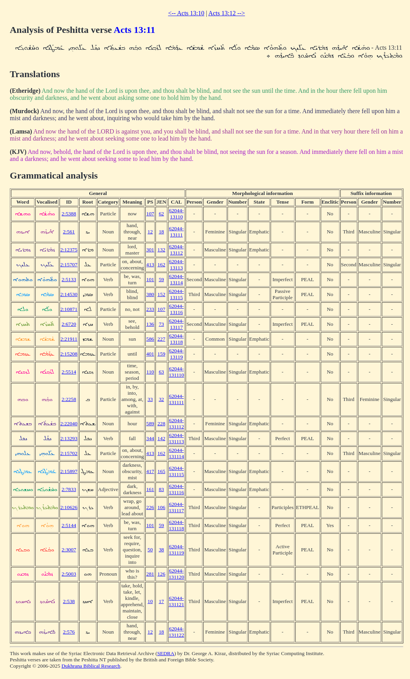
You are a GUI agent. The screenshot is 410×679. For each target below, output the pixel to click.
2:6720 (68, 324)
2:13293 (69, 438)
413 (150, 264)
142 (161, 438)
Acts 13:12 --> (226, 13)
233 (150, 309)
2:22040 (69, 423)
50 (150, 550)
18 (161, 232)
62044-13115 (176, 294)
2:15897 (69, 471)
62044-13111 (176, 232)
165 (161, 471)
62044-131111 (176, 399)
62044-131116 (176, 489)
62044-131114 (176, 453)
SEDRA (165, 653)
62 (161, 214)
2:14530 (69, 294)
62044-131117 (176, 507)
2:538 (69, 601)
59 (161, 279)
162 (161, 264)
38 (161, 550)
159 (161, 354)
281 (150, 574)
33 (150, 399)
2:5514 (68, 372)
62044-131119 (176, 550)
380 (150, 294)
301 (150, 250)
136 (150, 324)
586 (150, 339)
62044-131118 (176, 525)
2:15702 (69, 453)
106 (161, 507)
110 (150, 372)
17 (161, 601)
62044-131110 (176, 372)
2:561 (69, 232)
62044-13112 (176, 250)
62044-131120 (176, 574)
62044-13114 (176, 279)
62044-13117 (176, 324)
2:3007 (68, 550)
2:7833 (68, 489)
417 (150, 471)
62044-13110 (176, 214)
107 (150, 214)
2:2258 (68, 399)
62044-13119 (176, 354)
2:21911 (68, 339)
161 (150, 489)
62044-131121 (176, 601)
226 (150, 507)
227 (161, 339)
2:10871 (69, 309)
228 (161, 423)
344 (150, 438)
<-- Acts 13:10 (186, 13)
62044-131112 (176, 423)
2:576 (69, 632)
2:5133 (68, 279)
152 (161, 294)
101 (150, 279)
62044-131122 (176, 632)
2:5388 (68, 214)
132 (161, 250)
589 (150, 423)
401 (150, 354)
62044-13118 (176, 339)
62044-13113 (176, 264)
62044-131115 (176, 471)
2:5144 (68, 525)
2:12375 (69, 250)
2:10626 (69, 507)
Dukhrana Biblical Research (90, 666)
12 (150, 232)
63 (161, 372)
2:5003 (68, 574)
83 (161, 489)
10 (150, 601)
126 (161, 574)
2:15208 (69, 354)
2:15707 (69, 264)
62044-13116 (176, 309)
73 (161, 324)
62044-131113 (176, 438)
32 (161, 399)
